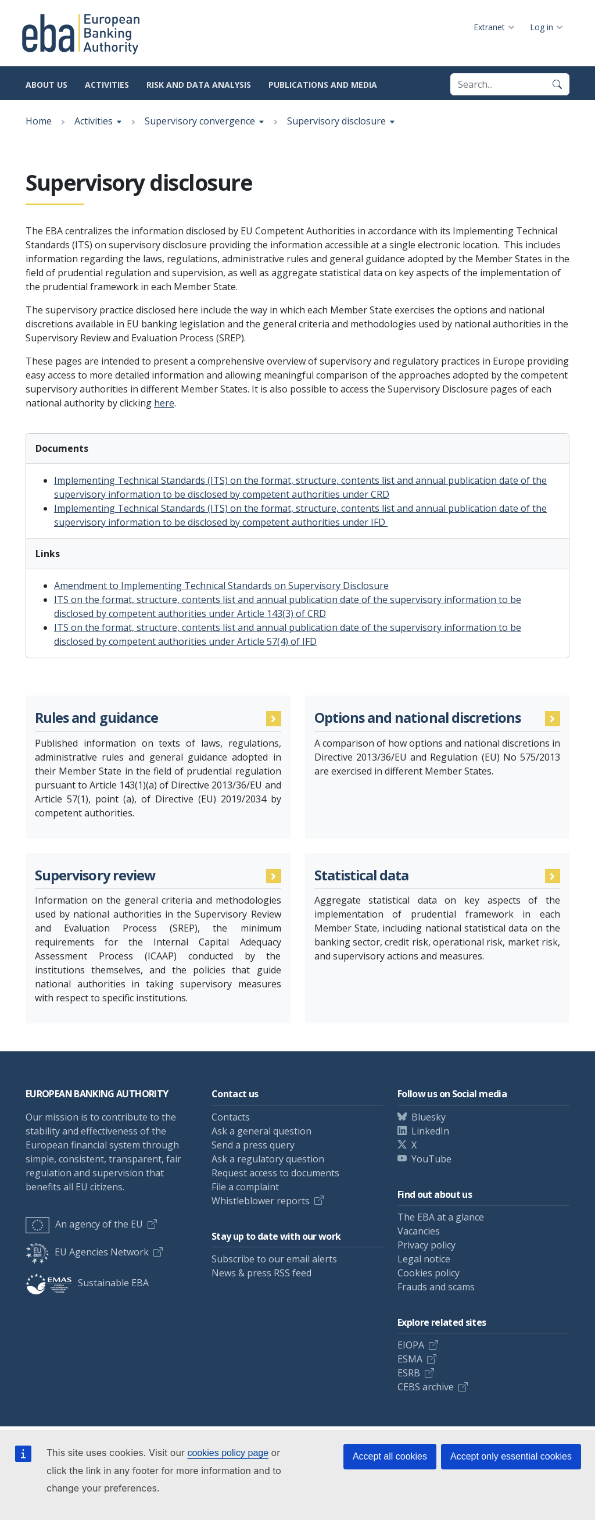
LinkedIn (430, 1131)
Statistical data (361, 875)
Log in (541, 27)
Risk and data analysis (198, 84)
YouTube (431, 1159)
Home (39, 121)
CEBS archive (425, 1386)
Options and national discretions (417, 717)
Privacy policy (426, 1245)
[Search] (557, 84)
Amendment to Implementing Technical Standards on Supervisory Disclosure (221, 585)
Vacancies (418, 1231)
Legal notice (423, 1259)
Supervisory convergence (200, 121)
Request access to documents (275, 1172)
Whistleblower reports (261, 1200)
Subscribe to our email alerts (274, 1259)
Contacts (231, 1117)
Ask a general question (261, 1131)
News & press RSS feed (261, 1272)
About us (46, 84)
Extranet (489, 27)
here (164, 403)
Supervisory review (95, 875)
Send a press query (253, 1145)
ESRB (408, 1372)
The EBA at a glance (440, 1217)
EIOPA (410, 1345)
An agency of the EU (84, 1224)
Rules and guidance (96, 717)
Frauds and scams (436, 1286)
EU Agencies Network (87, 1252)
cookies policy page (227, 1453)
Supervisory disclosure (336, 121)
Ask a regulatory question (268, 1159)
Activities (107, 84)
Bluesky (428, 1117)
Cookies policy (428, 1272)
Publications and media (322, 84)
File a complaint (245, 1186)
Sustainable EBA (87, 1282)
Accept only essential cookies (511, 1456)
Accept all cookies (390, 1456)
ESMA (409, 1359)
